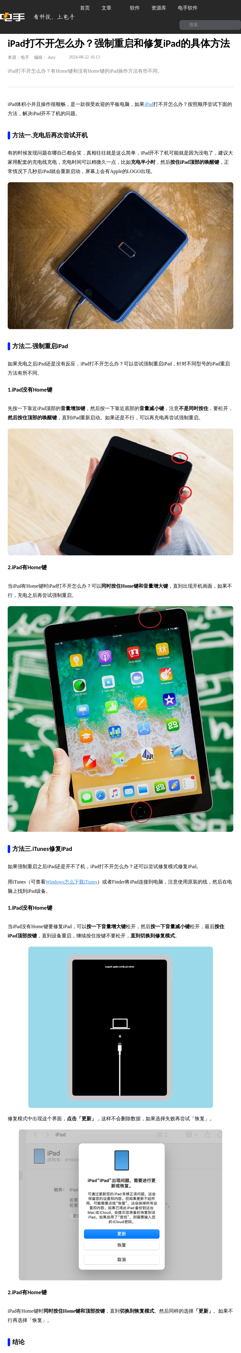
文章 (110, 8)
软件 (135, 7)
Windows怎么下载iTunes (71, 881)
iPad (148, 104)
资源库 (158, 7)
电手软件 (191, 8)
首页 (85, 7)
